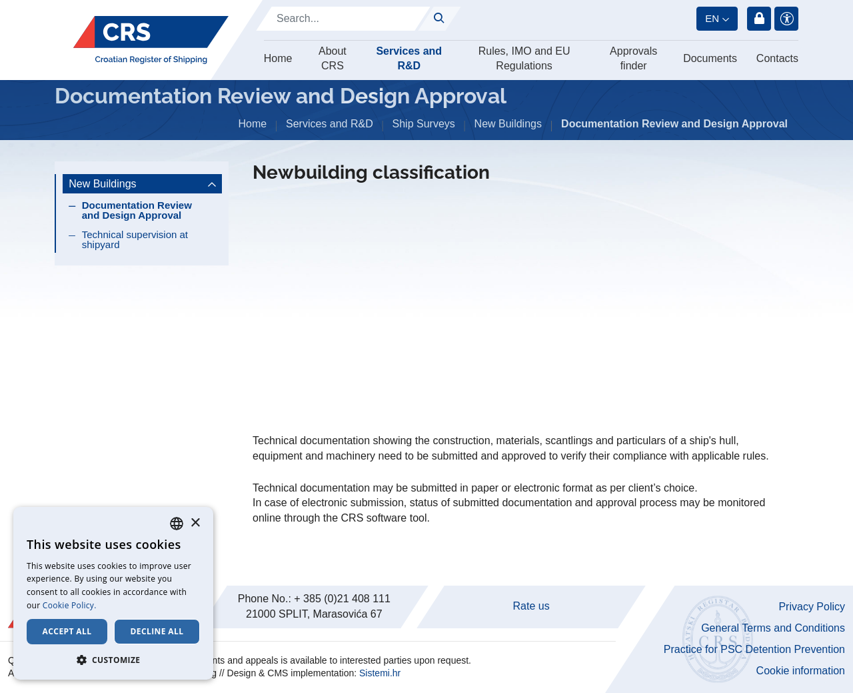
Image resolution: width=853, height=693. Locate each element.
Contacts (777, 58)
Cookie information (800, 670)
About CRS (333, 58)
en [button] (712, 18)
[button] (113, 659)
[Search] (343, 19)
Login (759, 19)
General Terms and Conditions (773, 628)
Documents (710, 58)
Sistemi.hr (380, 673)
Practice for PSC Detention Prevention (754, 649)
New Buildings (508, 123)
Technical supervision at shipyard (135, 239)
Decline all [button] (157, 631)
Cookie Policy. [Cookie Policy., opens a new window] (70, 605)
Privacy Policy (811, 606)
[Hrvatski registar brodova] (151, 40)
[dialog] (113, 593)
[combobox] (176, 523)
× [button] (195, 523)
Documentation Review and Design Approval (137, 210)
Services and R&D (409, 58)
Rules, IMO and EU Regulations (524, 58)
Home (278, 58)
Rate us (531, 606)
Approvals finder (633, 58)
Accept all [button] (67, 631)
